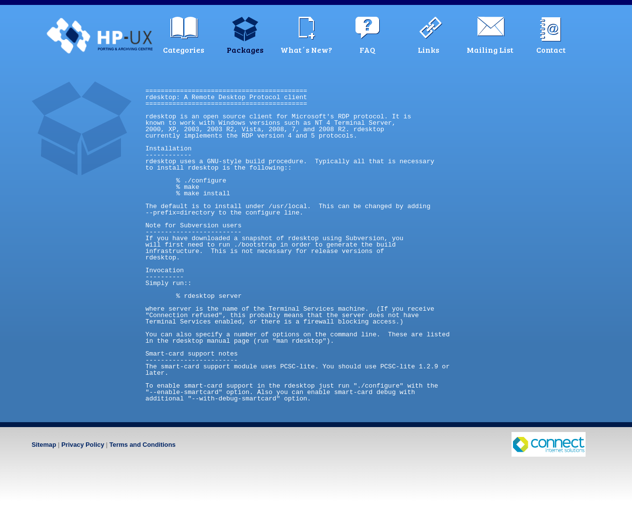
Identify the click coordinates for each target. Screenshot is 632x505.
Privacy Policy (82, 444)
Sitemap (44, 444)
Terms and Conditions (142, 444)
